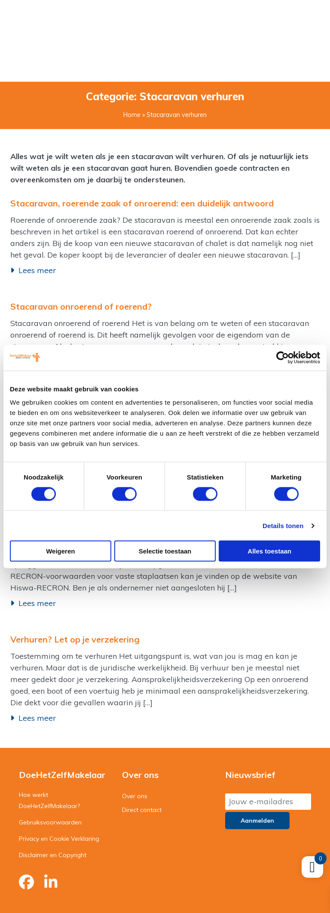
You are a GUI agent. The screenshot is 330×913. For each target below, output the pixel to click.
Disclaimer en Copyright (52, 855)
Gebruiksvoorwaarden (50, 822)
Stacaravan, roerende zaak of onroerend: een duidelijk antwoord (142, 203)
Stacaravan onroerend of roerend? (81, 306)
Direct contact (142, 810)
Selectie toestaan (165, 551)
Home (132, 115)
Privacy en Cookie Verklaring (59, 838)
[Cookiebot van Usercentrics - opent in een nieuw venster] (282, 357)
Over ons (134, 796)
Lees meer (37, 270)
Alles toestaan (269, 551)
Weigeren (60, 551)
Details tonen (283, 525)
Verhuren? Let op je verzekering (75, 639)
